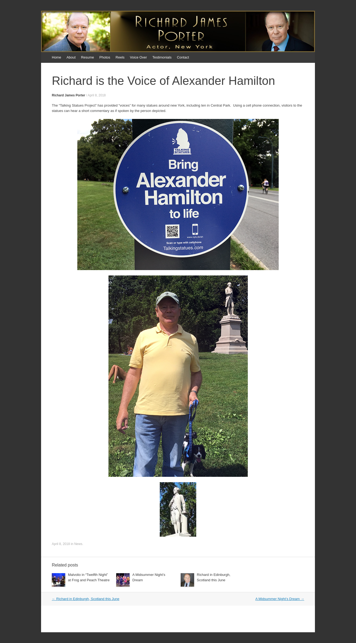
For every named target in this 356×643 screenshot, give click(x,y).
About (71, 57)
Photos (104, 57)
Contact (183, 57)
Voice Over (138, 57)
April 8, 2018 (97, 95)
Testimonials (162, 57)
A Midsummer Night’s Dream (279, 599)
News (78, 544)
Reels (120, 57)
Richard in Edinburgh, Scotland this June (85, 599)
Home (56, 57)
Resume (87, 57)
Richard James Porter (68, 95)
